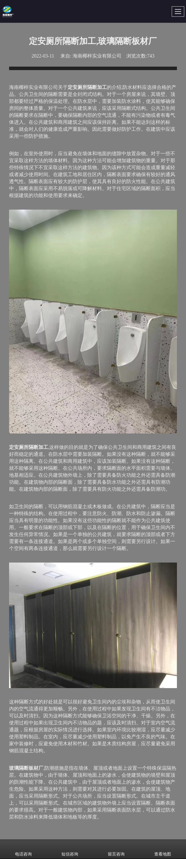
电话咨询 (23, 849)
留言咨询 (116, 849)
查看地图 (162, 849)
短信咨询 (69, 849)
